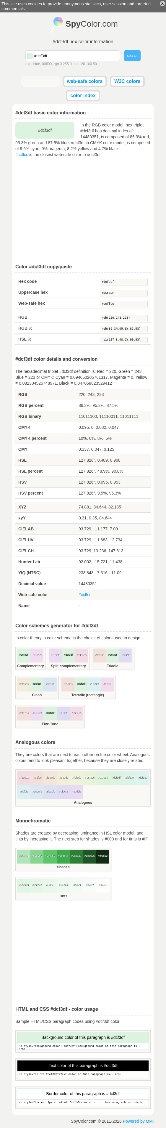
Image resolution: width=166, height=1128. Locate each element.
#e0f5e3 (24, 884)
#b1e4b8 (24, 855)
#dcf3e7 (129, 777)
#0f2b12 (103, 855)
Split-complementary (68, 666)
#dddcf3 (63, 712)
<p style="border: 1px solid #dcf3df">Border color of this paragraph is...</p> (83, 1102)
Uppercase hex (33, 292)
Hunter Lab (29, 561)
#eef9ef (63, 884)
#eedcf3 (37, 712)
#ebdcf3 (55, 654)
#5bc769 (50, 855)
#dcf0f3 (94, 683)
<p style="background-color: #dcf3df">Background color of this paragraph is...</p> (83, 1046)
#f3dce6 (76, 712)
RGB (22, 317)
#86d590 (37, 855)
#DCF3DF (124, 293)
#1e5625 (89, 855)
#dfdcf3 (125, 654)
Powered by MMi (138, 1121)
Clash (37, 695)
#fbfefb (103, 884)
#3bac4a (63, 855)
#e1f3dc (103, 777)
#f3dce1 (23, 777)
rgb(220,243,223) (124, 318)
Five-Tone (50, 724)
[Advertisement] (83, 210)
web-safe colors (85, 81)
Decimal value (32, 583)
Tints (63, 896)
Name (24, 605)
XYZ (22, 507)
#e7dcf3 (76, 791)
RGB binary (29, 416)
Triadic (112, 666)
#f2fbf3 (76, 884)
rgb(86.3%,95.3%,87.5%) (124, 329)
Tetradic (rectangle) (87, 695)
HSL (22, 460)
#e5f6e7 (37, 884)
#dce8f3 (37, 791)
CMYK (24, 427)
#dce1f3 (50, 791)
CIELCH (26, 550)
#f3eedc (63, 777)
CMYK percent (32, 438)
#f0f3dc (76, 777)
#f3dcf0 (36, 654)
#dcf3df (124, 282)
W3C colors (127, 81)
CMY (22, 449)
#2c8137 (76, 855)
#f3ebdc (23, 683)
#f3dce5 (81, 654)
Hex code (27, 281)
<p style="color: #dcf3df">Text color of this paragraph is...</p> (83, 1074)
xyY (22, 518)
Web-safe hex (31, 303)
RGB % (25, 328)
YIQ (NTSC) (29, 572)
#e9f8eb (50, 884)
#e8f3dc (89, 777)
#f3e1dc (23, 712)
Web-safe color (33, 594)
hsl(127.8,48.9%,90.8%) (124, 340)
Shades (63, 867)
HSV (22, 482)
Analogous (83, 802)
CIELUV (25, 539)
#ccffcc (21, 154)
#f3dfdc (99, 654)
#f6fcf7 (90, 884)
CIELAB (26, 529)
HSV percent (30, 493)
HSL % (24, 339)
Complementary (30, 666)
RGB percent (31, 405)
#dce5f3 (50, 683)
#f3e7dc (50, 777)
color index (82, 95)
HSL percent (30, 471)
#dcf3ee (142, 777)
